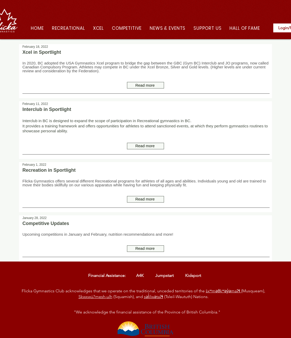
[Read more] (145, 85)
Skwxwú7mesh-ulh (95, 296)
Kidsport (194, 275)
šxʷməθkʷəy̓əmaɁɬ (223, 290)
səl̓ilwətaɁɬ (153, 296)
